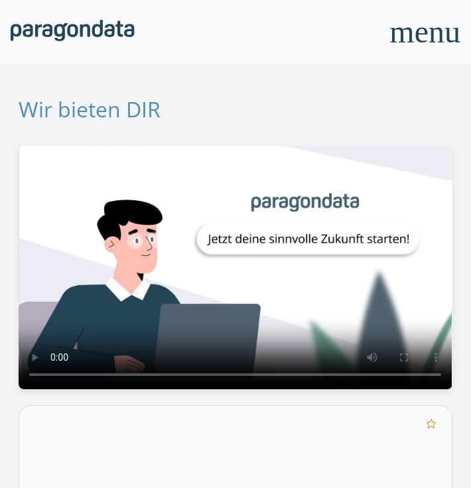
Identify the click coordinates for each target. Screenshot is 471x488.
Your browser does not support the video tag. (235, 267)
